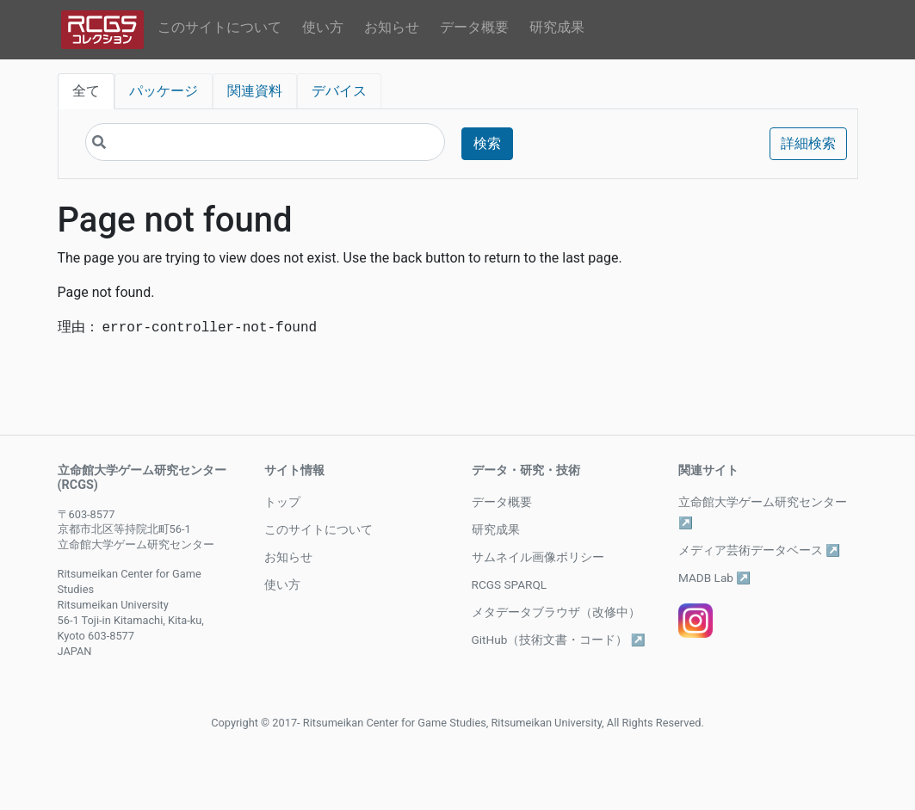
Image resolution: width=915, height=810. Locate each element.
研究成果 (556, 27)
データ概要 (474, 27)
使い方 (322, 27)
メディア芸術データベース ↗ (759, 550)
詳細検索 (808, 143)
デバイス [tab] (339, 91)
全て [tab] (86, 91)
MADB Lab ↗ (714, 577)
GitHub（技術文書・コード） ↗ (559, 639)
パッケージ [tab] (163, 91)
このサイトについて (219, 27)
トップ (282, 502)
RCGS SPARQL (509, 584)
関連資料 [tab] (254, 91)
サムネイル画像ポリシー (538, 557)
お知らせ (391, 27)
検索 (487, 143)
